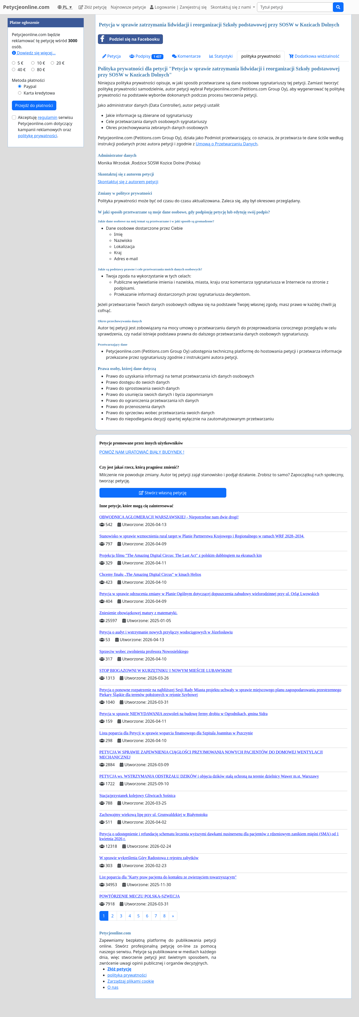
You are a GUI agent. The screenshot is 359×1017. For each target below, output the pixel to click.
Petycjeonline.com (26, 7)
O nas (113, 987)
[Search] (295, 7)
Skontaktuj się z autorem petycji (128, 181)
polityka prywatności (260, 56)
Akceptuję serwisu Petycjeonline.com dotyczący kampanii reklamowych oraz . (45, 279)
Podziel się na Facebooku (129, 39)
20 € (60, 215)
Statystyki (221, 56)
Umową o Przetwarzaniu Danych (226, 144)
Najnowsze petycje (128, 7)
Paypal (30, 239)
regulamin (47, 270)
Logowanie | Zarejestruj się (178, 7)
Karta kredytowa (39, 245)
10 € (41, 215)
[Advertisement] (46, 90)
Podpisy (146, 56)
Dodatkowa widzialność (314, 56)
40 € (22, 222)
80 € (41, 222)
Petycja (111, 56)
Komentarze (186, 56)
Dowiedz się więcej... (34, 205)
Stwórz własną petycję (162, 493)
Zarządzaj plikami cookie (131, 981)
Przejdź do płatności (34, 258)
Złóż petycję (93, 7)
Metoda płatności (28, 233)
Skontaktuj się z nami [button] (231, 7)
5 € (20, 215)
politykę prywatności (37, 288)
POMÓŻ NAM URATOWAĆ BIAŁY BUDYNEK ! (141, 452)
